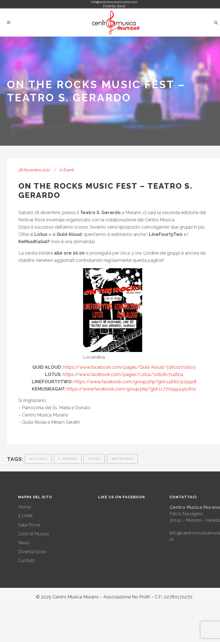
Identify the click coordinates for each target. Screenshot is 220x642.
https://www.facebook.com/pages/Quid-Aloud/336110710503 (129, 367)
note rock (38, 458)
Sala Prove (29, 525)
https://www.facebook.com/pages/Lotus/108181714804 (123, 374)
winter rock (122, 458)
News (24, 542)
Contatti (26, 560)
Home (24, 507)
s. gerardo (67, 458)
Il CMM (25, 516)
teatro (94, 458)
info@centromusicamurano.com (114, 2)
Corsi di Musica (33, 533)
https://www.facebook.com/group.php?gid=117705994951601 (131, 389)
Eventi (69, 170)
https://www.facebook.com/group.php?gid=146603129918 (135, 381)
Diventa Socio (114, 6)
